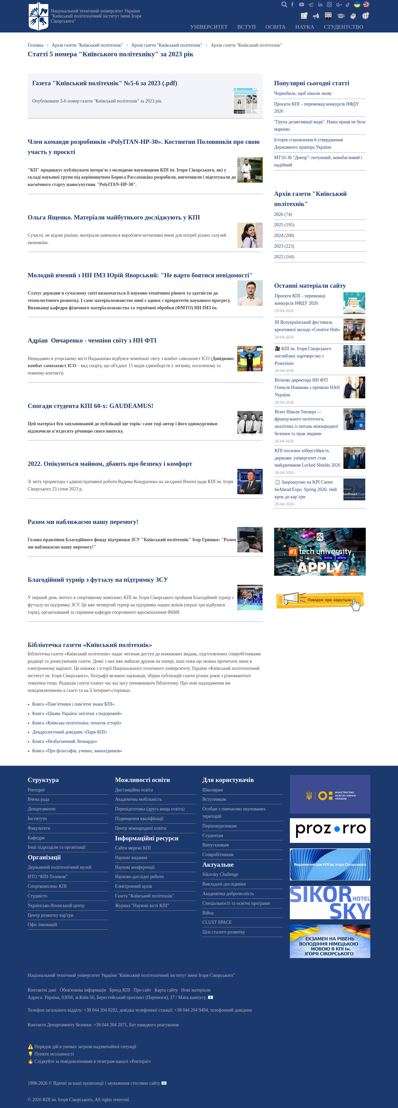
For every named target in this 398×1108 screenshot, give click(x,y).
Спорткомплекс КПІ (47, 886)
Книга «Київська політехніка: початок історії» (77, 722)
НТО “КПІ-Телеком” (48, 876)
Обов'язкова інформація (83, 990)
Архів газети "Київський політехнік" (87, 45)
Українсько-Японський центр (56, 905)
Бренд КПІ (119, 990)
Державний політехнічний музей (59, 867)
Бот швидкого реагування (154, 1024)
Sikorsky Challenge (221, 874)
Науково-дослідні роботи (139, 876)
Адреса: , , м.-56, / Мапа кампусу (116, 997)
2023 (278, 246)
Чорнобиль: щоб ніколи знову (303, 93)
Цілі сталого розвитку (224, 931)
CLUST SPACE (217, 922)
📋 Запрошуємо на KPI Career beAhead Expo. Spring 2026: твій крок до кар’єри (306, 489)
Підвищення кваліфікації (139, 818)
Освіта (276, 27)
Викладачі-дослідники (224, 884)
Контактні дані (42, 990)
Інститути (37, 818)
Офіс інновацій (42, 924)
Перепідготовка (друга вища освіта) (150, 808)
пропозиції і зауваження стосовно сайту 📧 (125, 1083)
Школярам (213, 789)
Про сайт (142, 990)
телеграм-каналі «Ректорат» (124, 1061)
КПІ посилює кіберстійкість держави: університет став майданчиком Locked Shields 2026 (307, 458)
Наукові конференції (135, 867)
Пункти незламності (54, 1053)
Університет (209, 27)
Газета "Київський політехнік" (144, 895)
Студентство (343, 27)
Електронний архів (133, 886)
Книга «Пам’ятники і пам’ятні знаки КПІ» (73, 704)
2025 (278, 224)
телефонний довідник (231, 1010)
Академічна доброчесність (228, 893)
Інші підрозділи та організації (57, 847)
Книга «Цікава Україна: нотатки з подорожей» (77, 713)
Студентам (213, 835)
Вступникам (214, 799)
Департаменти (41, 808)
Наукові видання (131, 857)
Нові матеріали (195, 990)
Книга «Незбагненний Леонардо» (64, 741)
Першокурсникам (220, 825)
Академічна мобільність (138, 799)
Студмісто (37, 895)
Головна (35, 45)
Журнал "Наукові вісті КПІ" (142, 905)
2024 (278, 235)
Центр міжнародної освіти (140, 828)
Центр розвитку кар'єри (50, 915)
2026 (278, 214)
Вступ (246, 27)
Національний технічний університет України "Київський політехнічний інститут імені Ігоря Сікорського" (96, 16)
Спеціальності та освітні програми (236, 903)
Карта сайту (166, 990)
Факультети (39, 828)
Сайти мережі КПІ (133, 847)
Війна (208, 912)
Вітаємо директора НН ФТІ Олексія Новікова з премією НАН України (307, 387)
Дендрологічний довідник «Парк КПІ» (69, 732)
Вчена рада (38, 799)
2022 (278, 256)
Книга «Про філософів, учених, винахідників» (77, 750)
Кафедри (36, 837)
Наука (304, 27)
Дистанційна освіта (134, 789)
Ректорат (36, 789)
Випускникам (216, 844)
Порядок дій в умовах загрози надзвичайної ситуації (85, 1046)
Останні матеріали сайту (310, 285)
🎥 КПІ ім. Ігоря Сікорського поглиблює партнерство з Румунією (303, 356)
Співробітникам (218, 854)
